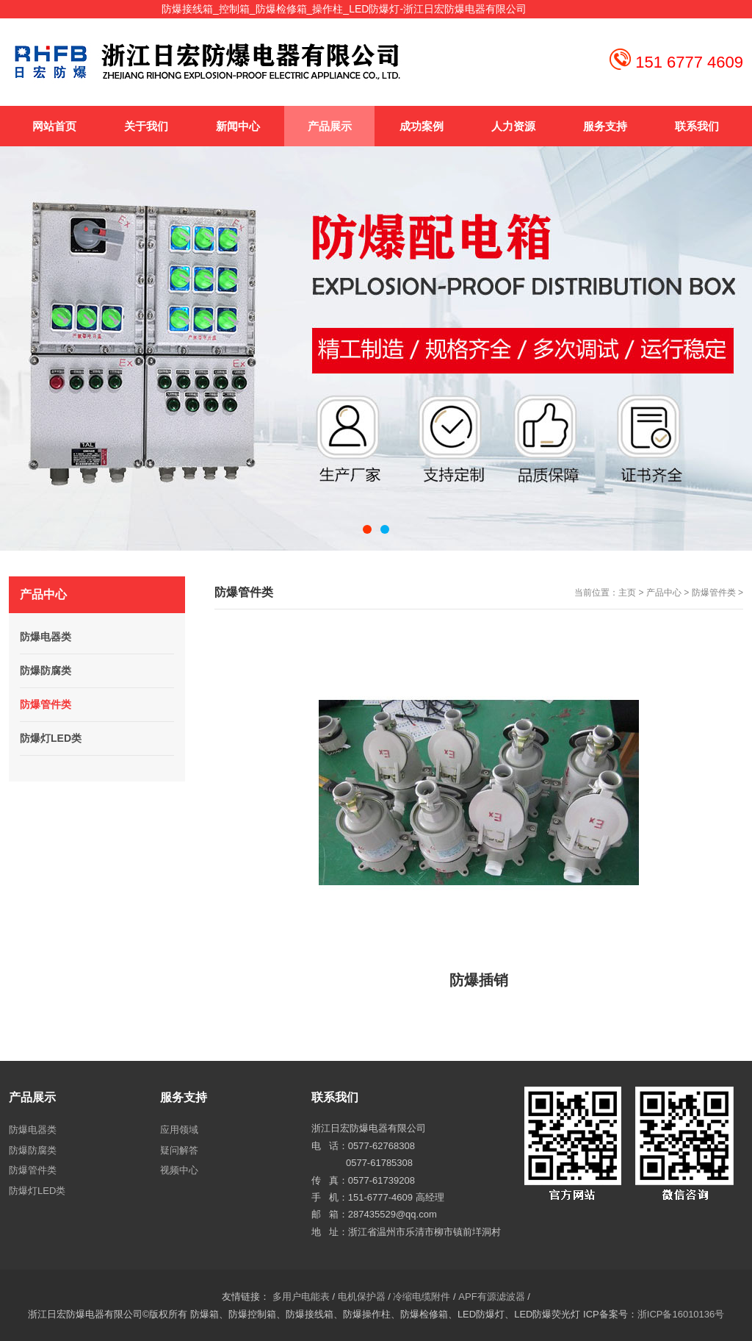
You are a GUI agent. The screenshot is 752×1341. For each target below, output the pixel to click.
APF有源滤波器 (491, 1296)
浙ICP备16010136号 (681, 1314)
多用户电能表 (301, 1296)
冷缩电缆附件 (421, 1296)
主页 (627, 592)
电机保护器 (362, 1296)
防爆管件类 (714, 592)
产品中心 (664, 592)
